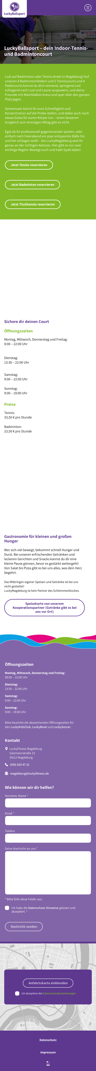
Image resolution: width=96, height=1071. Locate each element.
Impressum (48, 1052)
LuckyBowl (39, 727)
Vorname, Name (16, 795)
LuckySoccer (62, 727)
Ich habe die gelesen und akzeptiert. (43, 909)
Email (9, 813)
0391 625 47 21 (17, 765)
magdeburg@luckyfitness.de (27, 773)
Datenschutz (48, 1040)
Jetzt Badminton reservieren (32, 184)
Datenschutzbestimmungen (59, 993)
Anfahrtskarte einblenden (48, 983)
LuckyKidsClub (21, 727)
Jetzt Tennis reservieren (29, 165)
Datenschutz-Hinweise (43, 908)
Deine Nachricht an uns (21, 848)
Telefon (10, 831)
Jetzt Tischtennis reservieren (33, 204)
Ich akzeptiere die (49, 993)
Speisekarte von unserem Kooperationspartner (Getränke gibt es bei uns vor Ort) (45, 607)
